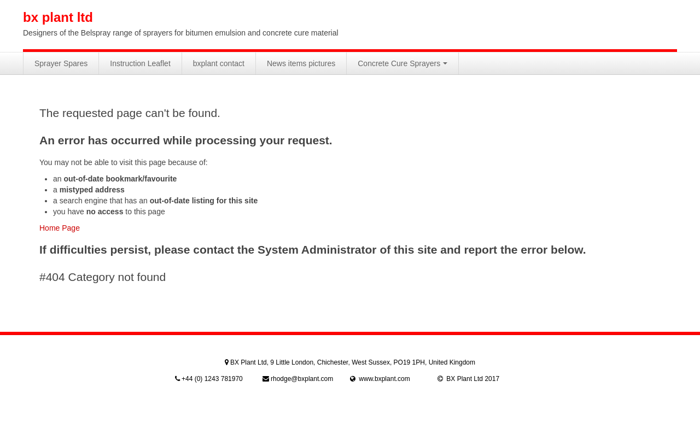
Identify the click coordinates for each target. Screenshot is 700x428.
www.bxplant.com (384, 379)
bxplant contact (218, 63)
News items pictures (301, 63)
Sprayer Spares (61, 63)
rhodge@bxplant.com (302, 379)
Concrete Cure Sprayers (402, 63)
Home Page (59, 228)
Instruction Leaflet (140, 63)
